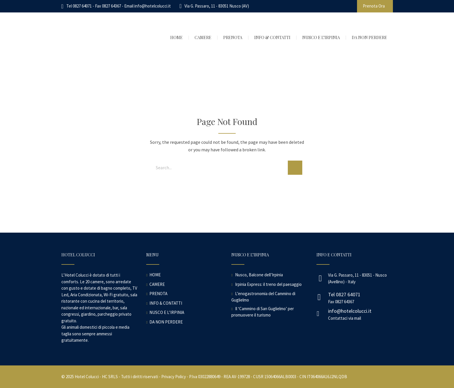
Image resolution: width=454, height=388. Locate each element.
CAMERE (157, 284)
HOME (155, 274)
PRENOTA (158, 293)
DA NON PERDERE (166, 322)
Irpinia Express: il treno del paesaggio (268, 284)
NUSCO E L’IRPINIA (166, 312)
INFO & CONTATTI (165, 303)
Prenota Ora (374, 6)
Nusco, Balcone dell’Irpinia (259, 274)
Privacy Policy (173, 376)
